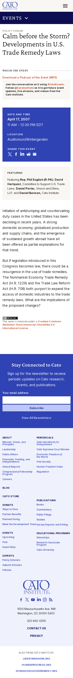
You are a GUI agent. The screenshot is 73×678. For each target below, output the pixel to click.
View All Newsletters (36, 418)
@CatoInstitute (24, 87)
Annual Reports (11, 467)
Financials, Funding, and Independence (16, 460)
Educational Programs (53, 533)
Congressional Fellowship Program (17, 473)
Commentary (44, 510)
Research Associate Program (48, 543)
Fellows (6, 570)
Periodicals (45, 438)
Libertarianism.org (36, 659)
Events (7, 533)
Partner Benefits (11, 514)
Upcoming (8, 537)
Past (5, 542)
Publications (46, 500)
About (7, 438)
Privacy (36, 636)
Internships (43, 537)
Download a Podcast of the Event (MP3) (29, 77)
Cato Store (10, 496)
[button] (36, 18)
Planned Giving (11, 519)
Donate (7, 505)
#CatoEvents (56, 84)
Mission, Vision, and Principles (14, 443)
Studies (41, 520)
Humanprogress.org (36, 665)
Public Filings (44, 515)
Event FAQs (9, 547)
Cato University (45, 550)
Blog (6, 488)
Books (40, 505)
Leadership (9, 449)
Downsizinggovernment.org (36, 671)
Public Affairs (10, 454)
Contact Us (36, 628)
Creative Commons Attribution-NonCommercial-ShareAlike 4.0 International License (31, 325)
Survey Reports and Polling (52, 525)
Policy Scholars (11, 560)
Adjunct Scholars (12, 565)
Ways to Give (10, 509)
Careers (7, 479)
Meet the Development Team (19, 524)
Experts (8, 556)
